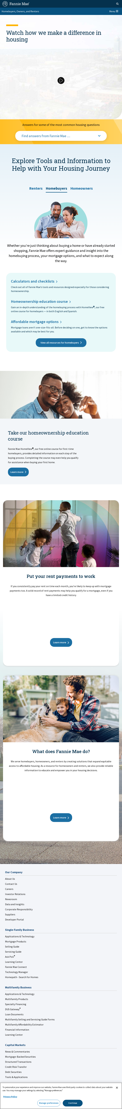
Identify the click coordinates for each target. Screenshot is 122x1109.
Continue (72, 1103)
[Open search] (117, 3)
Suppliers (10, 914)
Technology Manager (16, 972)
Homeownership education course (39, 301)
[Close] (116, 1087)
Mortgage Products (15, 941)
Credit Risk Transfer (16, 1066)
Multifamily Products (16, 999)
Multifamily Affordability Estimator (24, 1024)
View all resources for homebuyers (60, 342)
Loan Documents (14, 1014)
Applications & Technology (19, 936)
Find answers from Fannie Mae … (46, 136)
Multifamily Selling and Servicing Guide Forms (30, 1019)
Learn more (16, 472)
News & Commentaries (17, 1051)
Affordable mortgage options (35, 322)
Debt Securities (13, 1072)
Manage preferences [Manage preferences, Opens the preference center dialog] (48, 1103)
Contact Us (11, 883)
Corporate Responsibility (19, 909)
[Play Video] (61, 80)
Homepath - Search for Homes (21, 977)
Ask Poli (10, 956)
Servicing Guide (13, 951)
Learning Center (14, 961)
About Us (10, 878)
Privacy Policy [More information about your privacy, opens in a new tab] (10, 1096)
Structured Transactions (18, 1061)
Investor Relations (15, 894)
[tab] (36, 187)
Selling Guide (12, 946)
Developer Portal (14, 919)
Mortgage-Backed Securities (20, 1056)
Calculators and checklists (32, 281)
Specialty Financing (15, 1004)
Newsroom (11, 899)
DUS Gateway (12, 1009)
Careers (9, 889)
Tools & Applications (16, 1077)
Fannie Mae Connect (16, 967)
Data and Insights (14, 904)
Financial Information (17, 1029)
